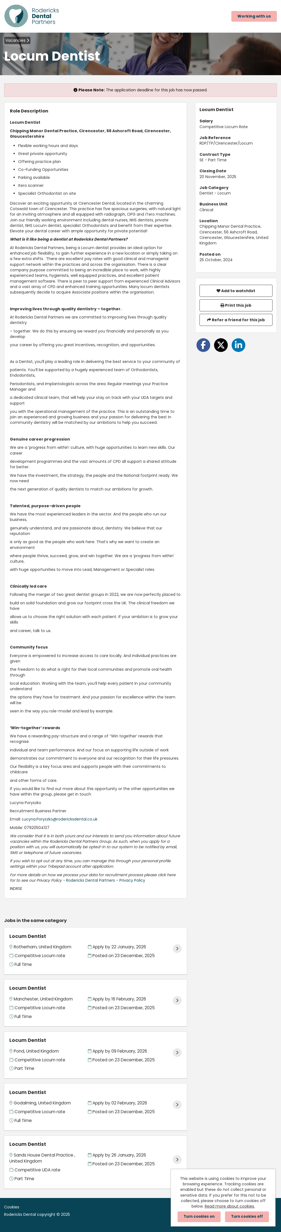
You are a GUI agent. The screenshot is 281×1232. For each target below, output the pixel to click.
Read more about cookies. (230, 1206)
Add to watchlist (236, 291)
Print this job (235, 305)
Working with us (254, 16)
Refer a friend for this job (236, 320)
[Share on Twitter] (221, 345)
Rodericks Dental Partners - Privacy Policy (105, 880)
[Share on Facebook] (203, 345)
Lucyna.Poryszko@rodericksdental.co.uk (59, 819)
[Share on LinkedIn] (238, 345)
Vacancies (17, 40)
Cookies (11, 1207)
